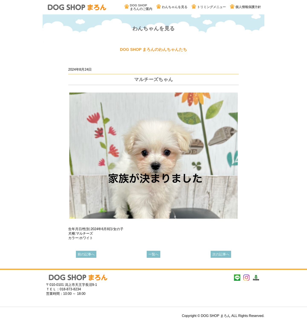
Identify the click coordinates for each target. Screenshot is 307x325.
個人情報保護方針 (248, 7)
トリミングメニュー (211, 7)
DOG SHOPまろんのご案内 (141, 7)
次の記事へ (220, 254)
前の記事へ (86, 254)
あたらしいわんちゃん (85, 63)
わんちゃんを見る (174, 7)
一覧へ (153, 254)
